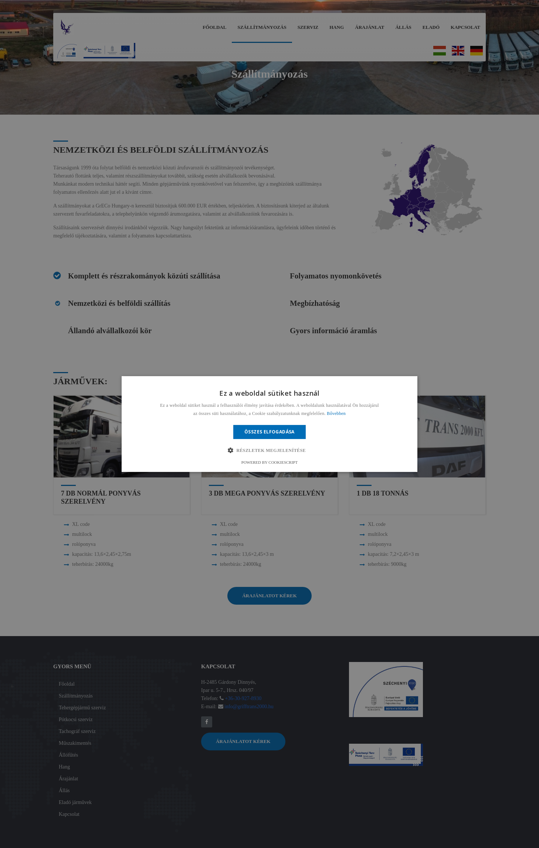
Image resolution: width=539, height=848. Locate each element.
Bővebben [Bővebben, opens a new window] (336, 413)
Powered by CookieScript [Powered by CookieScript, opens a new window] (269, 462)
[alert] (269, 424)
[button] (269, 450)
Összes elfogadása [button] (269, 432)
